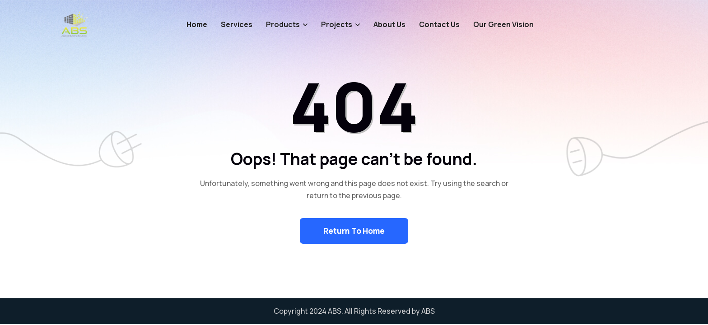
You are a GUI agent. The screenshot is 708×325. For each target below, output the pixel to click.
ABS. (335, 311)
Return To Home (354, 231)
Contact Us (439, 24)
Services (236, 24)
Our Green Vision (503, 24)
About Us (389, 24)
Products (283, 24)
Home (196, 24)
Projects (336, 24)
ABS (428, 311)
